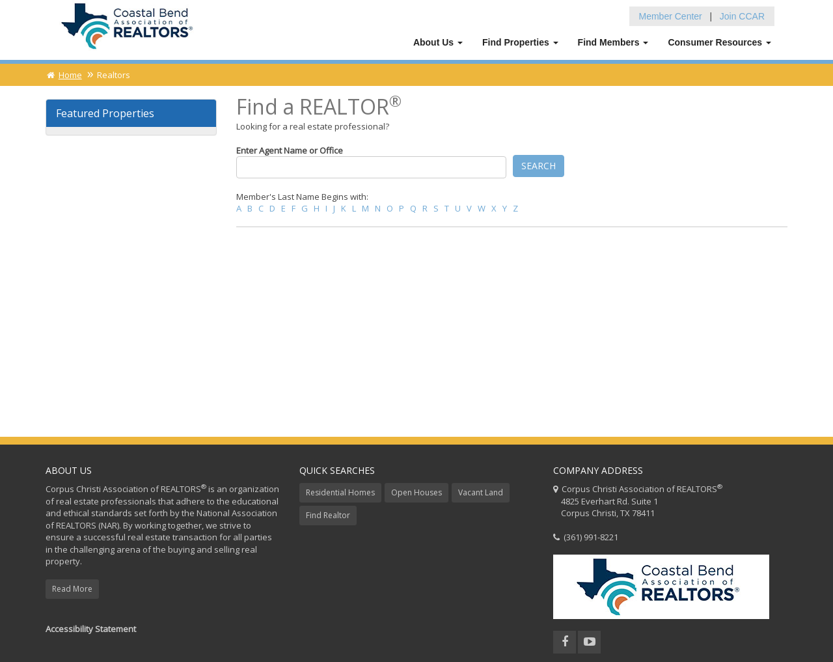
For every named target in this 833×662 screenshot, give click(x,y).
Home (64, 75)
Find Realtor (328, 515)
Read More (72, 588)
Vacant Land (480, 492)
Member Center (670, 16)
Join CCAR (742, 16)
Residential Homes (340, 492)
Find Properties (520, 42)
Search (538, 165)
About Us (438, 42)
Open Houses (416, 492)
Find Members (613, 42)
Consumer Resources (719, 42)
